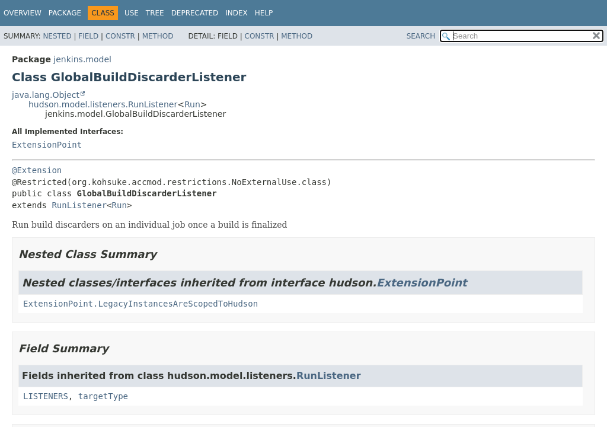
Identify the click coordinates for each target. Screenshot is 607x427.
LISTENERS (45, 396)
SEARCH (421, 36)
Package (65, 13)
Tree (155, 13)
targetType (103, 396)
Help (264, 13)
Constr (120, 36)
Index (236, 13)
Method (158, 36)
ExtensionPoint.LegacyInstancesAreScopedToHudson (140, 303)
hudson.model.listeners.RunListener (102, 104)
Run (192, 104)
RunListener (79, 205)
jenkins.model (82, 59)
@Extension (37, 170)
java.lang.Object (45, 95)
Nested (57, 36)
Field (88, 36)
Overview (22, 13)
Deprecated (195, 13)
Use (131, 13)
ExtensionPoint (47, 144)
